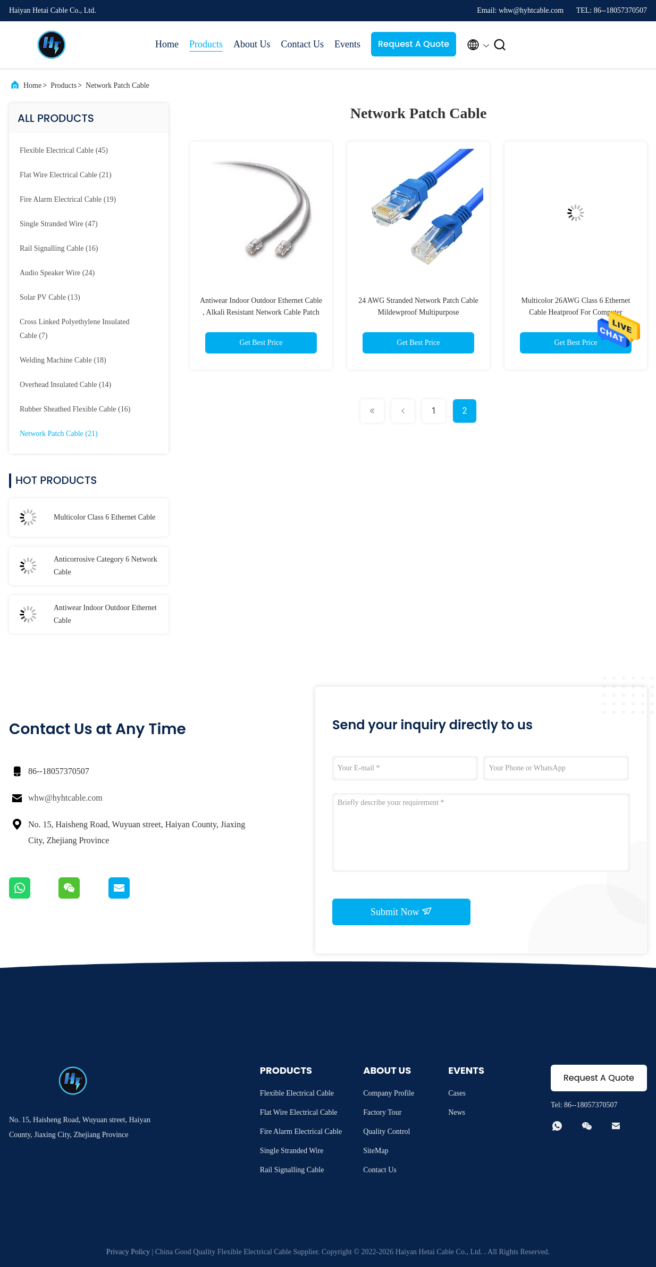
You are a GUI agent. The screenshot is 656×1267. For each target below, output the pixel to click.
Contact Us (302, 44)
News (456, 1112)
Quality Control (386, 1132)
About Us (252, 44)
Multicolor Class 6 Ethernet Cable (104, 517)
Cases (457, 1093)
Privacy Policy (128, 1252)
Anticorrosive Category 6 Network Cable (105, 565)
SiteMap (375, 1151)
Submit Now (401, 911)
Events (347, 44)
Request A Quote (413, 44)
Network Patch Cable (117, 85)
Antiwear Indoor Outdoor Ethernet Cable (105, 614)
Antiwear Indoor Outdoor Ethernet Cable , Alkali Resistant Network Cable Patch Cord (261, 312)
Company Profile (388, 1093)
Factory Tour (382, 1112)
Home (167, 44)
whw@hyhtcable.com (65, 797)
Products (206, 44)
